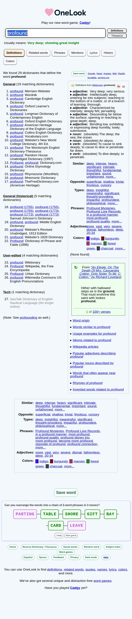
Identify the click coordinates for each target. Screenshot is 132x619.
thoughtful (93, 170)
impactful (93, 200)
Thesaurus (117, 35)
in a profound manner (102, 214)
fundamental (112, 170)
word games (103, 583)
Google (91, 73)
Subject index (113, 549)
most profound (97, 218)
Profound (16, 162)
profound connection (82, 444)
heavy (112, 163)
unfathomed (95, 176)
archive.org (103, 77)
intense (101, 163)
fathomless (106, 229)
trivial (120, 181)
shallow (108, 181)
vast (99, 226)
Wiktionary (97, 85)
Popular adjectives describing (93, 355)
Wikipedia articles (85, 346)
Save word (79, 73)
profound (16, 91)
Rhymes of (87, 383)
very (107, 226)
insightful (102, 190)
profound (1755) (22, 207)
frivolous (92, 185)
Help (59, 537)
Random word (91, 549)
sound (106, 173)
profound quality (98, 221)
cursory (106, 185)
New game (71, 537)
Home (13, 549)
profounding (28, 317)
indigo (95, 238)
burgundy (112, 238)
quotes (90, 571)
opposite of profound (50, 444)
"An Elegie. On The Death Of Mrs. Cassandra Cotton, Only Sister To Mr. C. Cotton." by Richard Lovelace (100, 272)
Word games (66, 554)
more (90, 226)
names (102, 571)
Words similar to (91, 327)
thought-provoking (99, 196)
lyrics (113, 571)
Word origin (81, 320)
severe (117, 226)
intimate (108, 167)
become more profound (76, 441)
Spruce (43, 559)
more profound (46, 441)
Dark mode (91, 559)
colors (122, 571)
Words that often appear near (93, 374)
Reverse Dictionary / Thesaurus (40, 549)
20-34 (90, 233)
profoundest (110, 200)
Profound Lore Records (103, 211)
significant (93, 167)
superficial (93, 181)
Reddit (121, 73)
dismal (91, 229)
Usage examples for (94, 333)
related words (74, 571)
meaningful (94, 193)
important (93, 173)
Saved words (70, 549)
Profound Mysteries (100, 208)
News (99, 73)
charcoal (107, 248)
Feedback (58, 559)
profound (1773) (47, 211)
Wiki (114, 73)
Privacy (74, 559)
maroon (96, 243)
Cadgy (85, 22)
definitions (54, 571)
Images (107, 73)
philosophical (96, 203)
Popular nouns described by (92, 364)
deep (90, 163)
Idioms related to (92, 340)
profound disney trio (75, 437)
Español (28, 559)
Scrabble (92, 77)
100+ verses (101, 312)
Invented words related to (98, 389)
